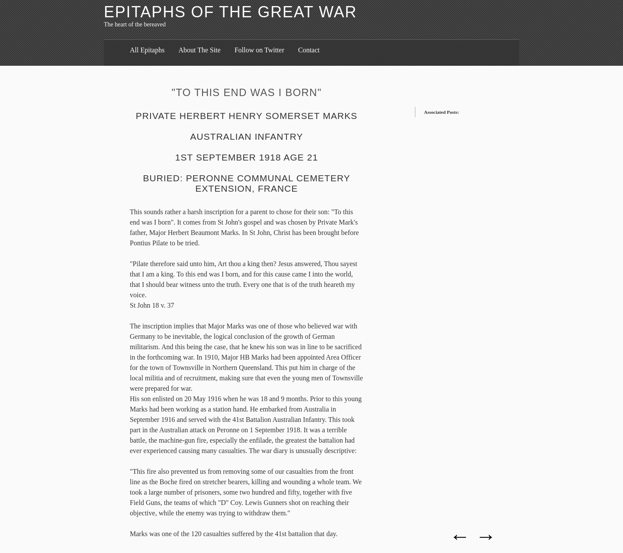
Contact (309, 50)
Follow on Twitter (259, 50)
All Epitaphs (147, 50)
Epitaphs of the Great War (230, 12)
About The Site (199, 50)
